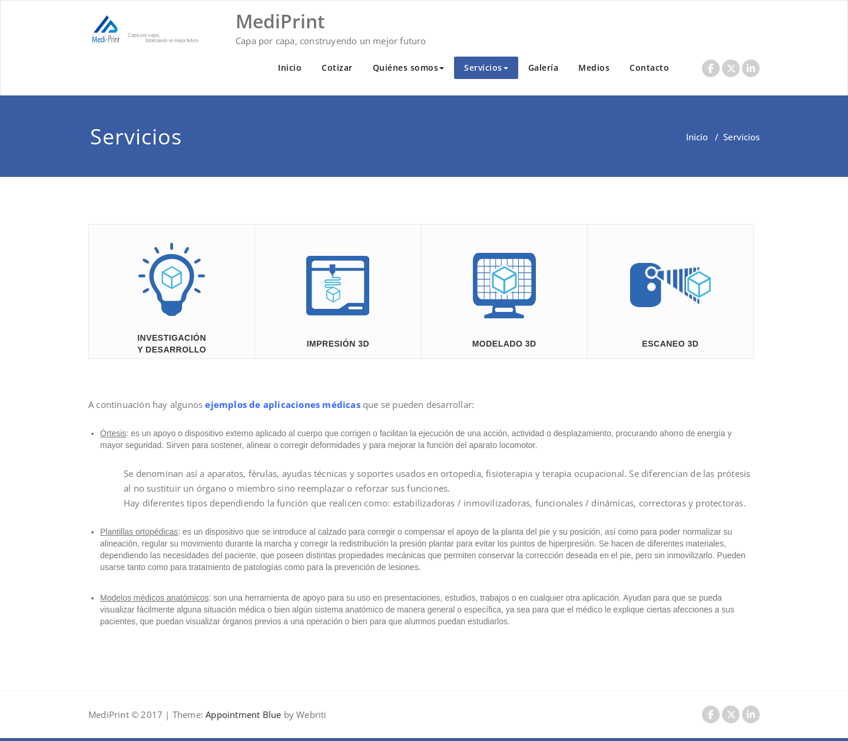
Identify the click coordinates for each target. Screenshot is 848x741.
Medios (594, 67)
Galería (543, 67)
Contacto (649, 67)
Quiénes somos (409, 67)
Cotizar (337, 67)
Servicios (486, 67)
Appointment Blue (242, 714)
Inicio (290, 67)
